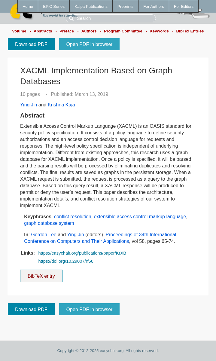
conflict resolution (72, 216)
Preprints (125, 6)
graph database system (49, 223)
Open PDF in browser (89, 44)
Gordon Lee (43, 234)
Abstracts (43, 31)
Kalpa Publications (91, 6)
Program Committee (123, 31)
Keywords (159, 31)
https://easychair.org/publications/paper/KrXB (82, 253)
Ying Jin (28, 104)
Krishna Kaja (61, 104)
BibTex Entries (190, 31)
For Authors (153, 6)
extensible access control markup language (140, 216)
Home (28, 6)
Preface (66, 31)
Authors (89, 31)
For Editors (183, 6)
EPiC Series (54, 6)
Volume (19, 31)
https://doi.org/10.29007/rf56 (65, 261)
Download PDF (31, 44)
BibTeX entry (41, 274)
